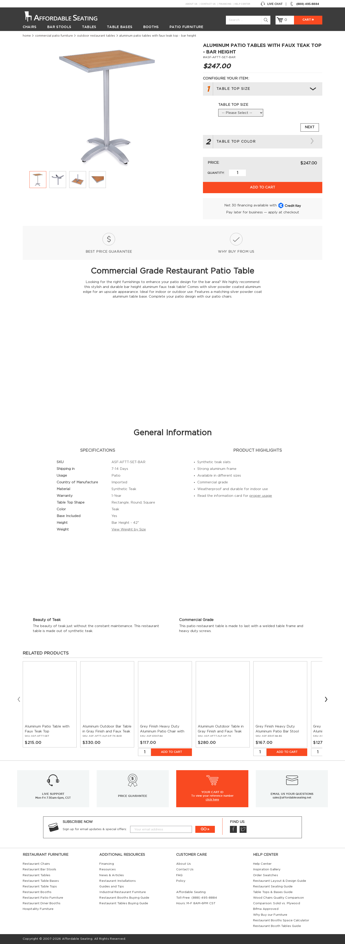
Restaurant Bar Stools (39, 869)
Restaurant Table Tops (40, 886)
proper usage (260, 495)
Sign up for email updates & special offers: (95, 829)
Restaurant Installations (117, 880)
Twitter (243, 829)
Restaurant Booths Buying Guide (124, 897)
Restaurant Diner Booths (41, 903)
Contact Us (208, 4)
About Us (191, 4)
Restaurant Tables (36, 875)
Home (27, 35)
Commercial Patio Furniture (54, 35)
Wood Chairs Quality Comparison (278, 897)
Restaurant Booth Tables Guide (277, 926)
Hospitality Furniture (38, 909)
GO (204, 829)
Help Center (242, 4)
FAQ (179, 875)
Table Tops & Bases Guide (273, 892)
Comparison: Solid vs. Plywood (276, 903)
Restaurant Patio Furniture (43, 897)
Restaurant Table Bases (41, 880)
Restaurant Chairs (36, 863)
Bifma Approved (265, 909)
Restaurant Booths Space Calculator (281, 920)
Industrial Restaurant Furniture (122, 892)
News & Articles (111, 875)
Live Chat (271, 4)
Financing (225, 4)
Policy (180, 880)
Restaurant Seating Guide (273, 886)
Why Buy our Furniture (270, 914)
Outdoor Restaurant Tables (96, 35)
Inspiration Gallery (267, 869)
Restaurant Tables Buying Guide (123, 903)
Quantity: (215, 173)
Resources (107, 869)
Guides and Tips (111, 886)
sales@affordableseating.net (292, 797)
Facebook (233, 829)
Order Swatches (265, 875)
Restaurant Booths (37, 892)
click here (212, 799)
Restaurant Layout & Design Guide (279, 880)
